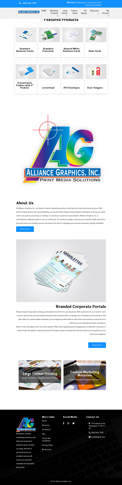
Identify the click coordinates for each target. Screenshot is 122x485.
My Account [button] (105, 13)
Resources (94, 12)
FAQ (43, 434)
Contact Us (46, 430)
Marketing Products (54, 13)
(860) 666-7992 (96, 433)
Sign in (85, 2)
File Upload (84, 12)
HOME (43, 11)
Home (44, 421)
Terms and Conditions (46, 439)
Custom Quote (74, 12)
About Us (45, 425)
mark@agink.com (97, 437)
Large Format (64, 13)
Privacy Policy (47, 445)
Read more (25, 229)
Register (93, 2)
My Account (46, 450)
